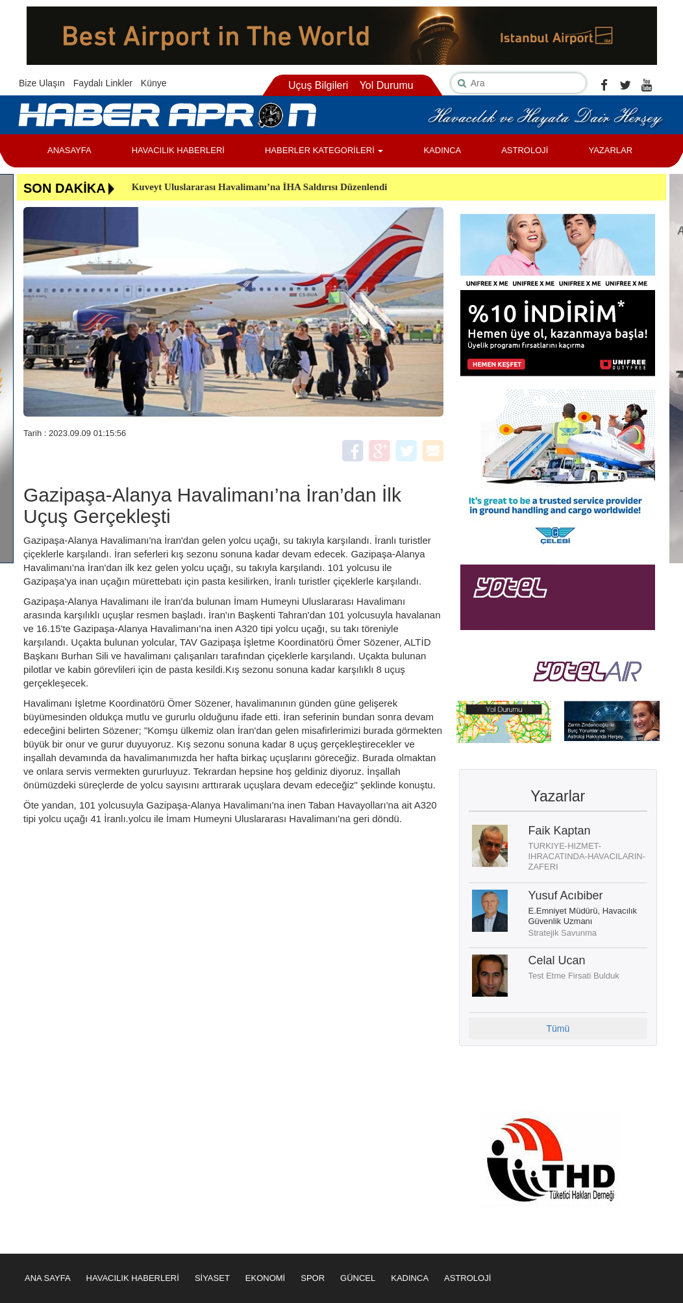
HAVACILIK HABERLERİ (178, 150)
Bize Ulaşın (42, 83)
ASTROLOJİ (524, 150)
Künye (154, 83)
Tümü (557, 1028)
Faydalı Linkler (102, 83)
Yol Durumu (387, 85)
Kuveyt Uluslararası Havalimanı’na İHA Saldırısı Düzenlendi (260, 187)
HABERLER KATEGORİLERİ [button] (324, 150)
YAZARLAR (610, 150)
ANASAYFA (69, 150)
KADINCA (442, 150)
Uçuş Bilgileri (318, 85)
